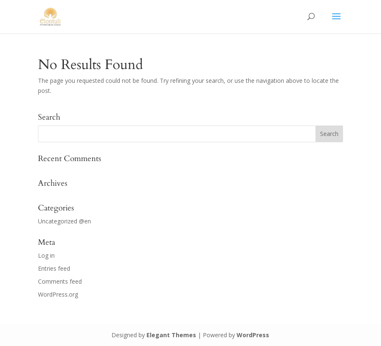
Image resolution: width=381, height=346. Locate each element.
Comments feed (60, 281)
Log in (46, 255)
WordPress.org (58, 294)
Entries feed (54, 268)
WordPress (253, 335)
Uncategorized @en (64, 221)
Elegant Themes (171, 335)
